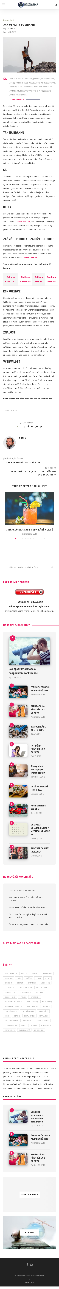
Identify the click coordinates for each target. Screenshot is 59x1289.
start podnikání (11, 410)
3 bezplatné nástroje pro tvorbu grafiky (38, 769)
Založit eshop (30, 257)
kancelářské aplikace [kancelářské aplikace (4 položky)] (13, 1002)
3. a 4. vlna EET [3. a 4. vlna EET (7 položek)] (11, 973)
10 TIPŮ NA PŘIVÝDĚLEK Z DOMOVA (38, 749)
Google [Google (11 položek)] (39, 992)
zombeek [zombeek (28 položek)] (38, 1030)
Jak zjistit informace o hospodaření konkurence (23, 671)
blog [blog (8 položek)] (34, 973)
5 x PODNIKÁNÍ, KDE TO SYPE (38, 728)
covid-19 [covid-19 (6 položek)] (8, 978)
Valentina (13, 897)
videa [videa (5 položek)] (24, 1025)
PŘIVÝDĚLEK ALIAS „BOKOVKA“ (40, 850)
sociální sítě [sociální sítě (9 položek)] (29, 1016)
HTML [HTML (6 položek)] (22, 997)
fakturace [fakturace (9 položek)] (9, 988)
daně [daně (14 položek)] (28, 978)
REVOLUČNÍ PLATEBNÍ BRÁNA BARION (31, 907)
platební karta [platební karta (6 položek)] (28, 1011)
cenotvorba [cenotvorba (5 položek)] (47, 973)
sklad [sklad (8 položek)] (17, 1016)
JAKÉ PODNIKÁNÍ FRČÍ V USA (39, 788)
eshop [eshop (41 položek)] (20, 983)
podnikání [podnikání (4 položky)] (43, 1011)
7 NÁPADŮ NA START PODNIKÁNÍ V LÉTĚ (29, 529)
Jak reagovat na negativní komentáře (31, 924)
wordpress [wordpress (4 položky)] (9, 1030)
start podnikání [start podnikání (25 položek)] (12, 1021)
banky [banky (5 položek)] (24, 973)
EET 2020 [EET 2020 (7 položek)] (8, 983)
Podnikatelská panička (38, 807)
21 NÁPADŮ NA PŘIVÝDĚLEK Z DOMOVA (38, 709)
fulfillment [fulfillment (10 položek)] (25, 992)
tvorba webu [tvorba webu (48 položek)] (11, 1025)
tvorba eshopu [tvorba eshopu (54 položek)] (42, 1021)
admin (12, 28)
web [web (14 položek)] (34, 1025)
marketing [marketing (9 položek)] (47, 1002)
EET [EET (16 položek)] (47, 978)
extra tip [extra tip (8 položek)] (32, 983)
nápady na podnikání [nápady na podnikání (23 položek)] (13, 1006)
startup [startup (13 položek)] (27, 1021)
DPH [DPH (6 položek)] (38, 978)
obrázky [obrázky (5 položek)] (46, 1006)
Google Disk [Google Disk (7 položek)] (10, 997)
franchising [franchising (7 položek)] (10, 992)
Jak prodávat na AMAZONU (24, 890)
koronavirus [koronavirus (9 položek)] (32, 1002)
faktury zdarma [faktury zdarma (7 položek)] (42, 988)
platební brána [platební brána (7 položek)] (11, 1011)
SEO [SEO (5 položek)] (7, 1016)
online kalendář (24, 221)
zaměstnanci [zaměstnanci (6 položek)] (24, 1030)
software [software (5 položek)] (43, 1016)
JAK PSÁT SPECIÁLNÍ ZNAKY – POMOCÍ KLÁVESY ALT (40, 829)
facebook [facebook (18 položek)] (45, 983)
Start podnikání (8, 20)
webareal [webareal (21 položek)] (46, 1025)
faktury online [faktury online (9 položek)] (25, 988)
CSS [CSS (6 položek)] (19, 978)
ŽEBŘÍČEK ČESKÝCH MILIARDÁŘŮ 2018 (40, 689)
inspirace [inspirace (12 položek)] (34, 997)
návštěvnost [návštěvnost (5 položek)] (32, 1006)
